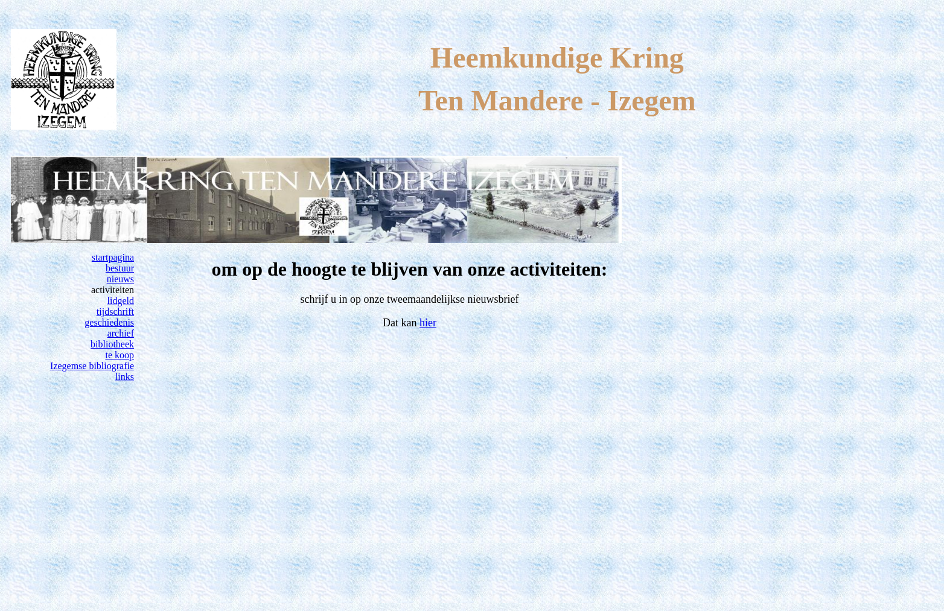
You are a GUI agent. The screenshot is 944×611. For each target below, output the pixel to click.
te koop (120, 355)
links (124, 377)
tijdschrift (115, 311)
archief (120, 333)
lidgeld (120, 301)
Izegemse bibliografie (92, 366)
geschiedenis (109, 322)
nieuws (120, 279)
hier (427, 323)
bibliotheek (112, 344)
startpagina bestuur (113, 262)
